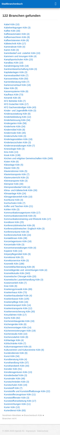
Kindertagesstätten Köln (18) (18, 139)
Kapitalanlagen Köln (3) (15, 72)
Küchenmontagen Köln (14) (17, 327)
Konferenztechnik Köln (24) (17, 235)
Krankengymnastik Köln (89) (18, 289)
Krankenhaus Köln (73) (15, 292)
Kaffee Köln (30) (12, 31)
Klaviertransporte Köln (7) (16, 174)
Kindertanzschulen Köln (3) (17, 142)
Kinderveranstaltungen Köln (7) (19, 145)
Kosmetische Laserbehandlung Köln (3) (23, 279)
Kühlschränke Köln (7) (15, 343)
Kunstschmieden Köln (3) (16, 381)
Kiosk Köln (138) (12, 155)
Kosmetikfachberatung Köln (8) (19, 267)
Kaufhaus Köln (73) (13, 94)
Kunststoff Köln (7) (13, 388)
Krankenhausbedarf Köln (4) (18, 295)
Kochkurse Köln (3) (13, 200)
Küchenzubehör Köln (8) (16, 337)
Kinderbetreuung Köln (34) (17, 120)
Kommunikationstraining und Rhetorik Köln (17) (27, 219)
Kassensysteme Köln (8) (16, 91)
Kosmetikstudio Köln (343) (17, 273)
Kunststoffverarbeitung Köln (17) (20, 401)
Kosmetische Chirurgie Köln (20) (20, 276)
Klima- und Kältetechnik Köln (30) (20, 190)
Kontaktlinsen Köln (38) (15, 238)
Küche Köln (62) (12, 318)
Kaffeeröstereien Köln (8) (16, 40)
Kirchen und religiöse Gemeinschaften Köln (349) (28, 158)
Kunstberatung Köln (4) (15, 359)
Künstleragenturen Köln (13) (18, 372)
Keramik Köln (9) (12, 98)
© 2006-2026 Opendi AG (13, 431)
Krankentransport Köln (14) (17, 305)
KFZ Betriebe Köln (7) (15, 101)
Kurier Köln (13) (12, 407)
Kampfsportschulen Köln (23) (18, 59)
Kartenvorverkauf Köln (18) (17, 85)
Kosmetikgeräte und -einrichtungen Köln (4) (25, 270)
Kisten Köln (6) (11, 161)
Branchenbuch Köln (33, 415)
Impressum (31, 431)
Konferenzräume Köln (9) (16, 232)
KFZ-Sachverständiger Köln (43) (20, 107)
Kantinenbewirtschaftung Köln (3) (20, 69)
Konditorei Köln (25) (14, 222)
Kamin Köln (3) (11, 50)
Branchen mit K (9, 418)
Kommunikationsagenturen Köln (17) (22, 212)
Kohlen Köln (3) (12, 209)
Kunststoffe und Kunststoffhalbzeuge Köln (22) (27, 391)
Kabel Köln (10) (12, 24)
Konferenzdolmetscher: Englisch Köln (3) (24, 228)
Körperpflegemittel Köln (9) (17, 254)
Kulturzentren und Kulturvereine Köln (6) (24, 350)
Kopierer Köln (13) (13, 251)
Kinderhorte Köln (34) (14, 126)
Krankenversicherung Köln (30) (19, 311)
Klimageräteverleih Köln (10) (18, 196)
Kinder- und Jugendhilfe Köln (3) (20, 110)
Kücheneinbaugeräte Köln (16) (19, 321)
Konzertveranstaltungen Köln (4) (20, 247)
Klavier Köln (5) (11, 168)
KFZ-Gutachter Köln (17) (16, 104)
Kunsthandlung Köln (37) (16, 362)
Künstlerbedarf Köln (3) (15, 375)
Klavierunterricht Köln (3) (16, 177)
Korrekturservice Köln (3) (16, 260)
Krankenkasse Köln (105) (16, 298)
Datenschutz (42, 431)
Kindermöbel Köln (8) (14, 129)
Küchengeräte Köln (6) (15, 324)
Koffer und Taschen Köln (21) (18, 206)
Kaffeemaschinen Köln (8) (17, 37)
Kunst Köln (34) (12, 356)
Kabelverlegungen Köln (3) (17, 27)
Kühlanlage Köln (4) (14, 340)
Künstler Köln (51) (13, 369)
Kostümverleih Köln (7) (15, 283)
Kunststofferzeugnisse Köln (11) (20, 394)
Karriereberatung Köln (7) (16, 82)
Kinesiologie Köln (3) (14, 149)
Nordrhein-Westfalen (11, 415)
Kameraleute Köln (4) (14, 46)
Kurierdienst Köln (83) (15, 410)
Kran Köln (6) (10, 286)
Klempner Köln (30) (13, 184)
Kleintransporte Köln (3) (16, 180)
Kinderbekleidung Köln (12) (17, 117)
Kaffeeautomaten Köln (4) (16, 34)
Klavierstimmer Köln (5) (15, 171)
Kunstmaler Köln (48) (14, 378)
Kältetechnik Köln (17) (15, 43)
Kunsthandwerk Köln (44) (16, 365)
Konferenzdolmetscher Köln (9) (19, 225)
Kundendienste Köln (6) (15, 353)
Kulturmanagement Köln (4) (17, 346)
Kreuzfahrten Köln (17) (15, 314)
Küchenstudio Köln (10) (15, 334)
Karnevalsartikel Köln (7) (16, 75)
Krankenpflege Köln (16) (16, 302)
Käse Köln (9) (11, 88)
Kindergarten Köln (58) (15, 123)
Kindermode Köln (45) (15, 133)
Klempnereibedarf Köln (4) (17, 187)
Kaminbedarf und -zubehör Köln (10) (22, 53)
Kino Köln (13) (11, 152)
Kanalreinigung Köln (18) (16, 66)
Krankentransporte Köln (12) (18, 308)
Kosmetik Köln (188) (14, 263)
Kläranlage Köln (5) (13, 165)
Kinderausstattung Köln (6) (17, 113)
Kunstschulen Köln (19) (15, 385)
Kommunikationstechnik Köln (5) (20, 216)
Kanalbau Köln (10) (13, 62)
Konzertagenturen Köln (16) (18, 241)
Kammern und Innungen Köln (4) (20, 56)
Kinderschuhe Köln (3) (15, 136)
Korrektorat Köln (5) (14, 257)
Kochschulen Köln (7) (14, 203)
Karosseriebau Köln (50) (16, 78)
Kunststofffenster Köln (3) (16, 397)
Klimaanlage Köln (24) (15, 193)
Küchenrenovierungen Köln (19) (20, 330)
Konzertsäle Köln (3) (14, 244)
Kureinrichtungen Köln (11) (17, 404)
